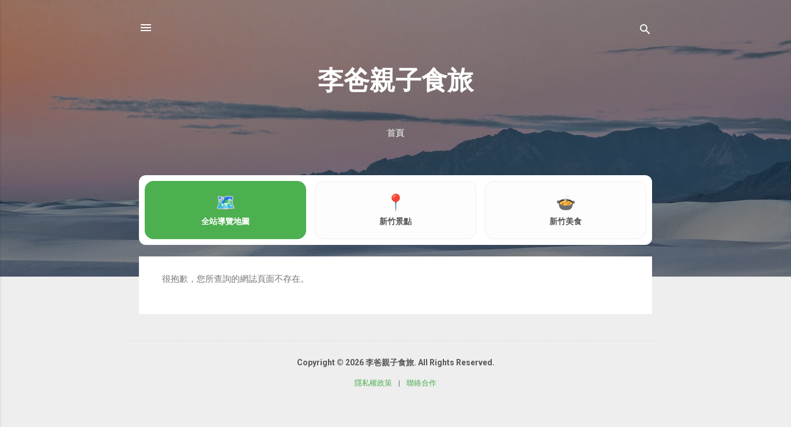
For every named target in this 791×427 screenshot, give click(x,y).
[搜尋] (645, 31)
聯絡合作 (421, 383)
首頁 (395, 133)
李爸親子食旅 (395, 80)
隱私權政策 (373, 383)
